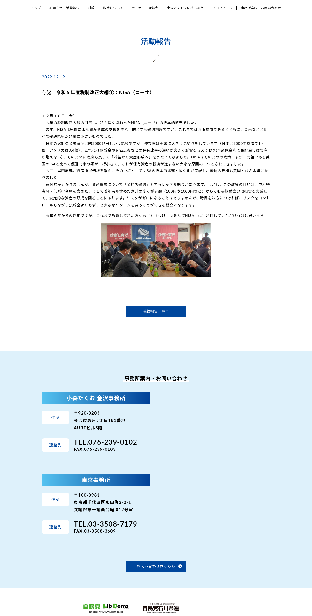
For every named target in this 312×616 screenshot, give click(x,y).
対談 (91, 8)
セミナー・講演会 (145, 8)
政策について (113, 8)
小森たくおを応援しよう (185, 8)
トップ (36, 8)
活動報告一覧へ (156, 311)
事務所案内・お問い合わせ (261, 8)
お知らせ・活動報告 (64, 8)
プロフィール (222, 8)
